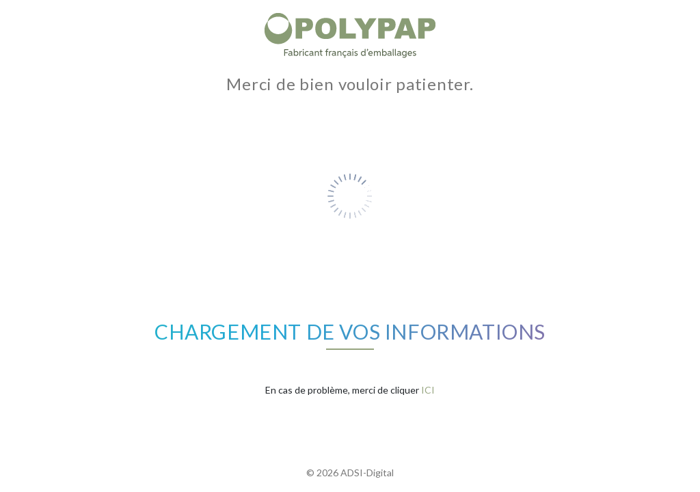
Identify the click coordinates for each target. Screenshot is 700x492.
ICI (428, 390)
